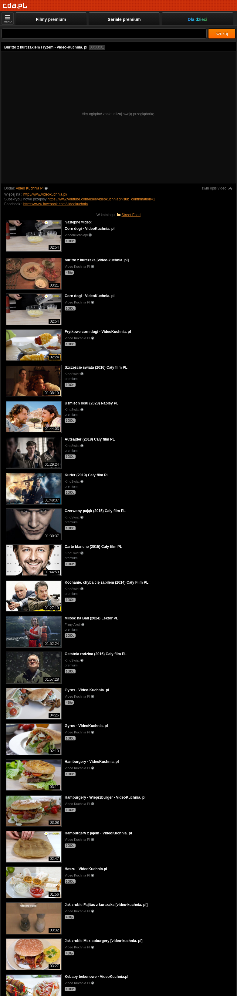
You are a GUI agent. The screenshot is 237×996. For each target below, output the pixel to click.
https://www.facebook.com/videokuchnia (55, 204)
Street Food (131, 215)
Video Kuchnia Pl (29, 188)
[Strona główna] (15, 6)
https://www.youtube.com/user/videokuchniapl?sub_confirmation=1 (101, 199)
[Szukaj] (104, 34)
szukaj (222, 33)
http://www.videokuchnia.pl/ (45, 194)
